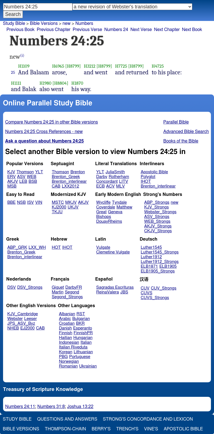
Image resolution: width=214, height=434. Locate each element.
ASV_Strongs (156, 217)
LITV (123, 181)
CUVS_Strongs (155, 298)
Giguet (58, 287)
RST (81, 314)
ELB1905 (168, 266)
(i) (22, 55)
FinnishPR (83, 333)
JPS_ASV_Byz (21, 323)
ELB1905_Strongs (158, 271)
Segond (72, 292)
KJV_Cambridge (22, 314)
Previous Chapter (53, 29)
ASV (21, 177)
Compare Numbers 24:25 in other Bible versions (51, 122)
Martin (58, 292)
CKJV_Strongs (158, 231)
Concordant (107, 181)
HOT (56, 247)
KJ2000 (59, 207)
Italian (86, 342)
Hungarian (83, 338)
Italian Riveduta (73, 347)
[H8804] (60, 83)
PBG (63, 357)
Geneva (115, 212)
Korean (65, 352)
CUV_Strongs (163, 288)
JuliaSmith (115, 172)
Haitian (65, 338)
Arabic (65, 319)
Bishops (103, 217)
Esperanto (82, 328)
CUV (145, 288)
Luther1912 (151, 257)
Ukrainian (88, 366)
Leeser (30, 319)
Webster (15, 319)
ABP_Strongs (156, 202)
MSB (11, 186)
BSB (33, 181)
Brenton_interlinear (69, 181)
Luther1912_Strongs (160, 262)
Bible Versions (44, 23)
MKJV (71, 202)
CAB (56, 186)
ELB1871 (149, 266)
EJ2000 (27, 328)
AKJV (12, 181)
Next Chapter (167, 29)
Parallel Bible (176, 122)
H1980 (46, 83)
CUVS (146, 293)
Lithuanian (83, 352)
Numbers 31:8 (51, 406)
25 (13, 72)
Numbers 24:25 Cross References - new (44, 131)
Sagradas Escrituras (114, 287)
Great (101, 212)
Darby (101, 177)
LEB (23, 181)
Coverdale (105, 207)
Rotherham (119, 177)
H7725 (121, 66)
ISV (30, 202)
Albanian (67, 314)
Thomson (25, 172)
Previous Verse (87, 29)
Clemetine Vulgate (113, 252)
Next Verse (141, 29)
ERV (11, 177)
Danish (65, 328)
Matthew (124, 207)
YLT (39, 172)
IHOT (146, 181)
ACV (110, 186)
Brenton (77, 172)
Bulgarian (81, 319)
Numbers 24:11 (20, 406)
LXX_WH (37, 247)
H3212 (89, 66)
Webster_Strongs (160, 212)
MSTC (58, 202)
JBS (124, 292)
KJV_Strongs (156, 207)
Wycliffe (103, 202)
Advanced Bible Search (186, 131)
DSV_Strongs (30, 287)
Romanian (68, 366)
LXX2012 (70, 186)
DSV (11, 287)
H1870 (77, 83)
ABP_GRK (17, 247)
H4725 (158, 66)
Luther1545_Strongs (160, 252)
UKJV (73, 207)
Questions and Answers (67, 419)
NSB (21, 202)
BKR (80, 323)
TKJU (57, 212)
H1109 (24, 66)
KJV (11, 172)
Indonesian (69, 342)
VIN (38, 202)
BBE (11, 202)
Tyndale (119, 202)
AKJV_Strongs (158, 226)
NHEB (13, 328)
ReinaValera (107, 292)
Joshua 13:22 (80, 406)
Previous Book (20, 29)
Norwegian (69, 361)
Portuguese (79, 357)
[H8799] (73, 66)
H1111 (16, 83)
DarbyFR (73, 287)
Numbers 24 (116, 29)
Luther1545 (151, 247)
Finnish (65, 333)
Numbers (84, 23)
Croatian (67, 323)
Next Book (192, 29)
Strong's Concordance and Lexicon (148, 419)
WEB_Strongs (157, 221)
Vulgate (103, 247)
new (174, 202)
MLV (120, 186)
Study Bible (14, 23)
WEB (31, 177)
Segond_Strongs (67, 297)
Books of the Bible (180, 141)
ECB (100, 186)
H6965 (58, 66)
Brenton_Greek (66, 177)
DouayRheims (109, 221)
